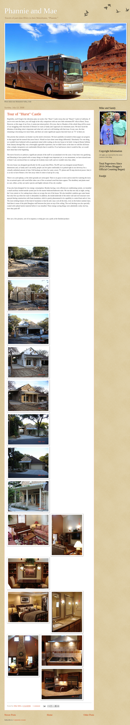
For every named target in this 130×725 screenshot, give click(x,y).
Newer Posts (10, 715)
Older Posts (88, 715)
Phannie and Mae (30, 11)
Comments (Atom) (19, 720)
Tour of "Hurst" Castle (24, 114)
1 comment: (37, 706)
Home (49, 715)
